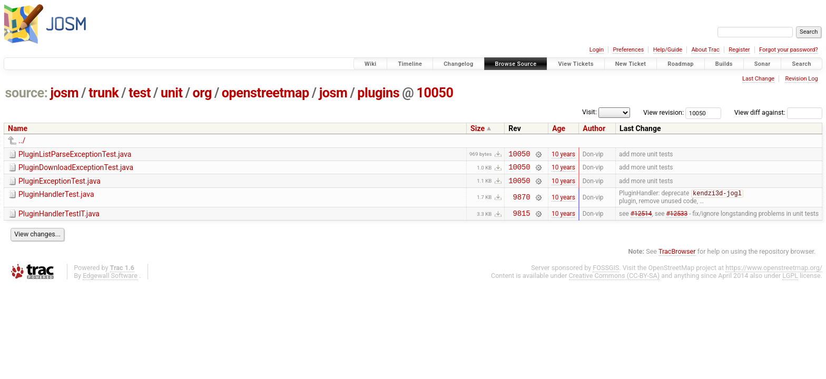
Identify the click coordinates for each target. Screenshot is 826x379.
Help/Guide (667, 49)
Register (739, 49)
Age (558, 128)
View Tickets (575, 64)
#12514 (641, 220)
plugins (378, 93)
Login (596, 49)
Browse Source (516, 64)
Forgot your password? (788, 49)
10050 (434, 93)
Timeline (410, 64)
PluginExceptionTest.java (59, 184)
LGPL (790, 282)
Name (17, 128)
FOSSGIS (606, 274)
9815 (521, 220)
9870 (521, 202)
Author (594, 128)
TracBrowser (677, 258)
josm (64, 93)
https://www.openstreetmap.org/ (773, 274)
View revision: (663, 112)
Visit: (589, 112)
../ (21, 140)
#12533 (676, 220)
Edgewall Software (110, 282)
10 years (563, 154)
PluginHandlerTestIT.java (59, 219)
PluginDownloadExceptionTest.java (75, 169)
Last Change (758, 78)
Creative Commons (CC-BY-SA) (614, 282)
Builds (724, 64)
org (202, 93)
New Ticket (630, 64)
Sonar (762, 64)
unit (172, 93)
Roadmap (680, 64)
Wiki (371, 64)
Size (477, 128)
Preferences (628, 49)
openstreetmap (265, 93)
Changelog (458, 64)
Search (801, 64)
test (140, 93)
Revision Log (801, 78)
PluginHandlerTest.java (56, 199)
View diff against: (778, 112)
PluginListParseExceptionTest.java (74, 154)
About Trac (706, 49)
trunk (103, 93)
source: (26, 93)
